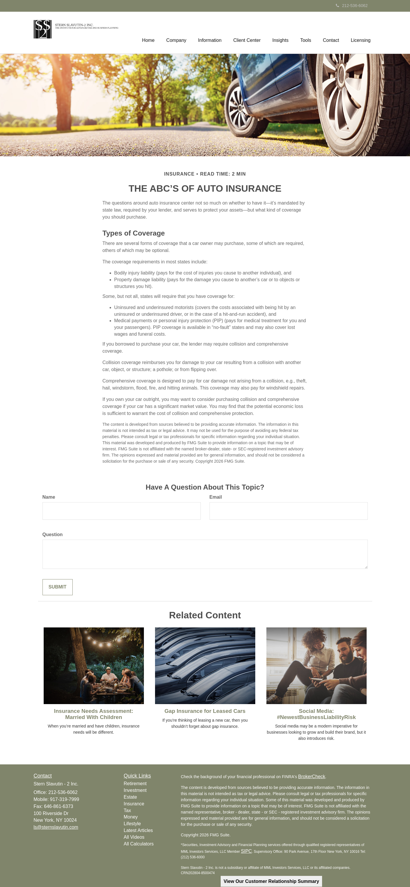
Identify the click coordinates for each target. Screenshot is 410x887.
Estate (130, 797)
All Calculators (139, 843)
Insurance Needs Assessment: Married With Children (93, 714)
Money (131, 816)
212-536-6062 (352, 5)
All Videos (134, 837)
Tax (127, 810)
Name (48, 497)
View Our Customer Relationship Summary (271, 881)
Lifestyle (132, 823)
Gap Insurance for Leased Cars (205, 711)
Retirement (135, 783)
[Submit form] (57, 587)
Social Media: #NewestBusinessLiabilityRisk (316, 714)
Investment (135, 790)
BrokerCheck (311, 776)
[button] (176, 32)
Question (52, 534)
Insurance (134, 803)
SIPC (246, 851)
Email (216, 497)
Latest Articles (138, 830)
